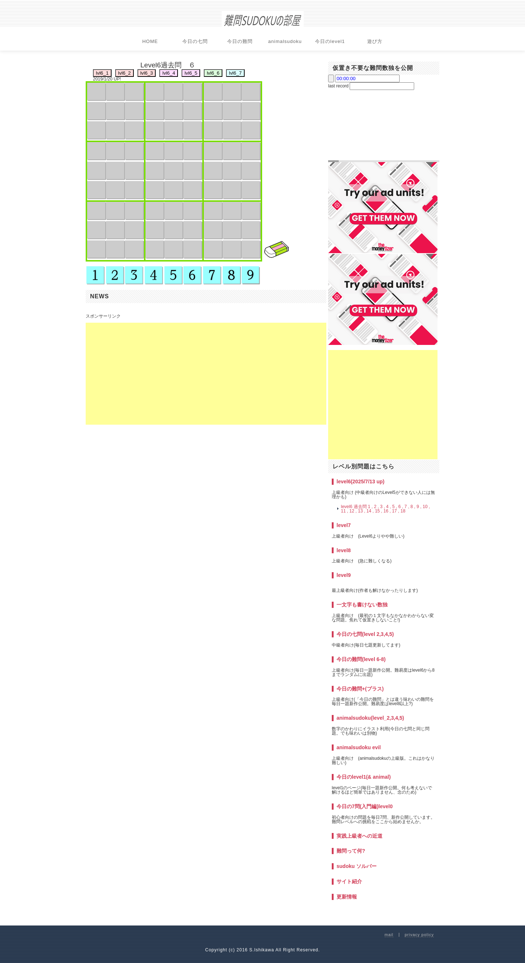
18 (403, 511)
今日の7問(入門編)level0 (365, 806)
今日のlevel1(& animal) (364, 777)
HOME (150, 41)
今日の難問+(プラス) (360, 689)
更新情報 (347, 897)
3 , (382, 506)
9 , (419, 506)
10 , (426, 506)
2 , (376, 506)
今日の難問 (240, 41)
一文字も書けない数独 (362, 605)
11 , (344, 511)
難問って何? (351, 851)
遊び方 (374, 41)
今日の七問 (195, 41)
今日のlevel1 (330, 41)
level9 (344, 575)
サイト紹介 (349, 881)
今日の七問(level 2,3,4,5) (365, 634)
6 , (401, 506)
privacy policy (419, 934)
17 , (395, 511)
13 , (361, 511)
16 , (387, 511)
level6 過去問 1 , (357, 506)
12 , (353, 511)
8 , (413, 506)
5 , (394, 506)
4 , (388, 506)
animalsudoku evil (359, 747)
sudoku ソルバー (357, 866)
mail (389, 934)
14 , (370, 511)
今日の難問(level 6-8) (361, 659)
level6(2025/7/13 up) (361, 481)
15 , (378, 511)
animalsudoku (285, 41)
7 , (406, 506)
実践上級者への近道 (359, 836)
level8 (344, 550)
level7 (344, 525)
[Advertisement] (206, 374)
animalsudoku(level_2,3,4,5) (370, 718)
